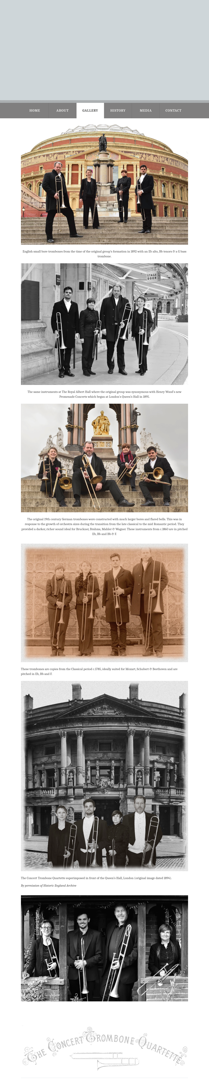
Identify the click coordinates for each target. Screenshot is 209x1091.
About (62, 111)
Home (35, 111)
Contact (174, 111)
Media (146, 111)
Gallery (90, 111)
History (118, 111)
